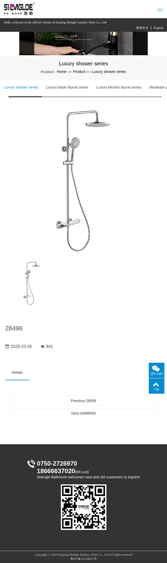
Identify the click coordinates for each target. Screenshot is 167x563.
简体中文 (142, 28)
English (158, 28)
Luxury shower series (109, 72)
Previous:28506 (83, 401)
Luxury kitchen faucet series (119, 87)
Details (17, 372)
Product (79, 72)
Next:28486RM (83, 413)
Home (61, 72)
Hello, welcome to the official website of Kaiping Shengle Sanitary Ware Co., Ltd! (55, 22)
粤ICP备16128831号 (83, 559)
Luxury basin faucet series (67, 87)
